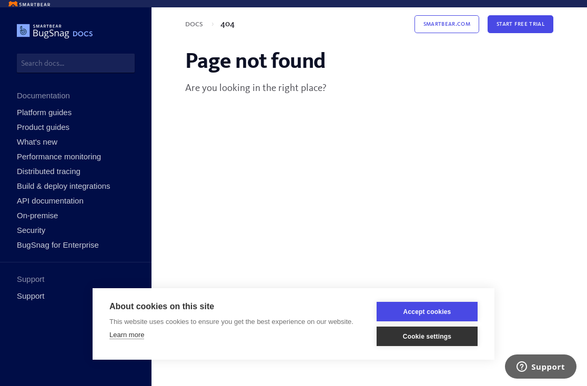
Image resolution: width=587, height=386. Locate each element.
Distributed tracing (48, 171)
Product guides (43, 127)
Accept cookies (427, 312)
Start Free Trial (520, 24)
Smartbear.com (446, 24)
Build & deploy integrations (63, 185)
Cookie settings (427, 336)
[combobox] (76, 63)
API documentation (50, 200)
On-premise (37, 215)
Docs (195, 24)
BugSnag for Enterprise (58, 244)
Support (31, 295)
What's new (37, 141)
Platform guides (44, 112)
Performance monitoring (59, 156)
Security (31, 230)
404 (227, 24)
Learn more (126, 335)
